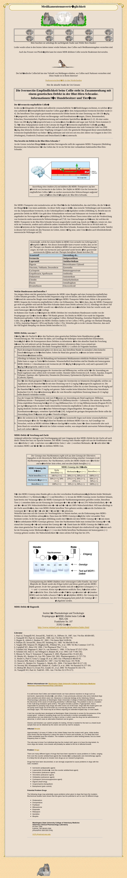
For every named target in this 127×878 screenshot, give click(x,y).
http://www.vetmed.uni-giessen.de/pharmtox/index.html (63, 627)
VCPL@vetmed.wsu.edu (41, 834)
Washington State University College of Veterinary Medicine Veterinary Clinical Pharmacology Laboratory (61, 684)
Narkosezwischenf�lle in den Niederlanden (63, 80)
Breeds (37, 729)
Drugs (36, 750)
